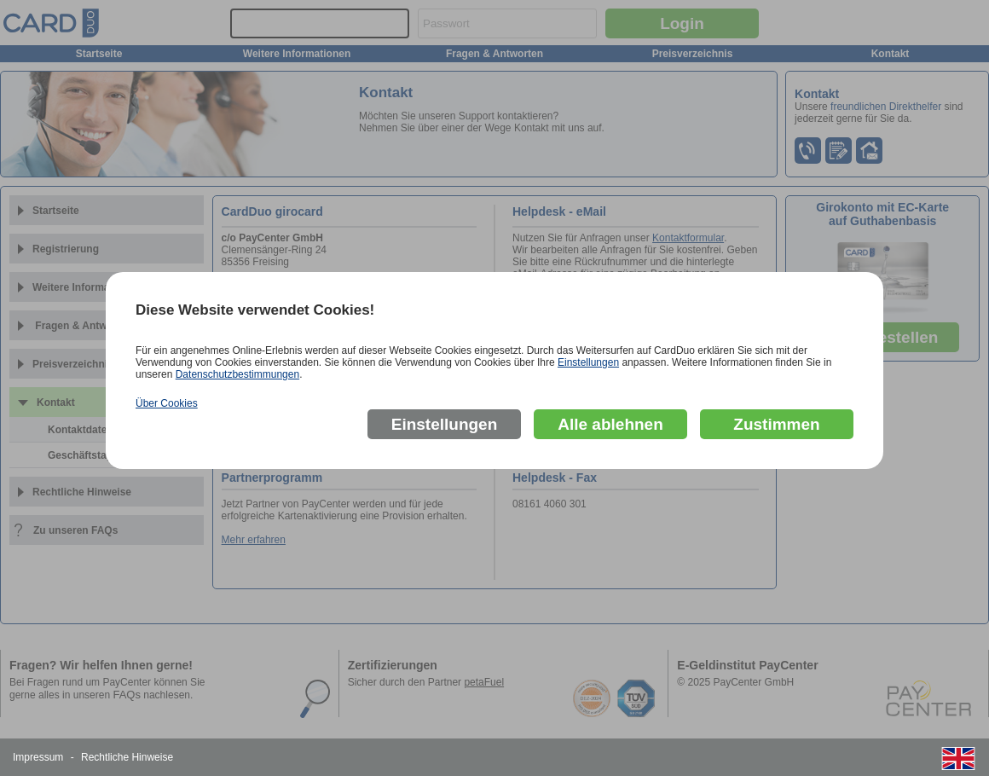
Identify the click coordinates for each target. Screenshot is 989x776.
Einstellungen (588, 362)
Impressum (38, 757)
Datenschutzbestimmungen (237, 374)
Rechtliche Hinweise (127, 757)
